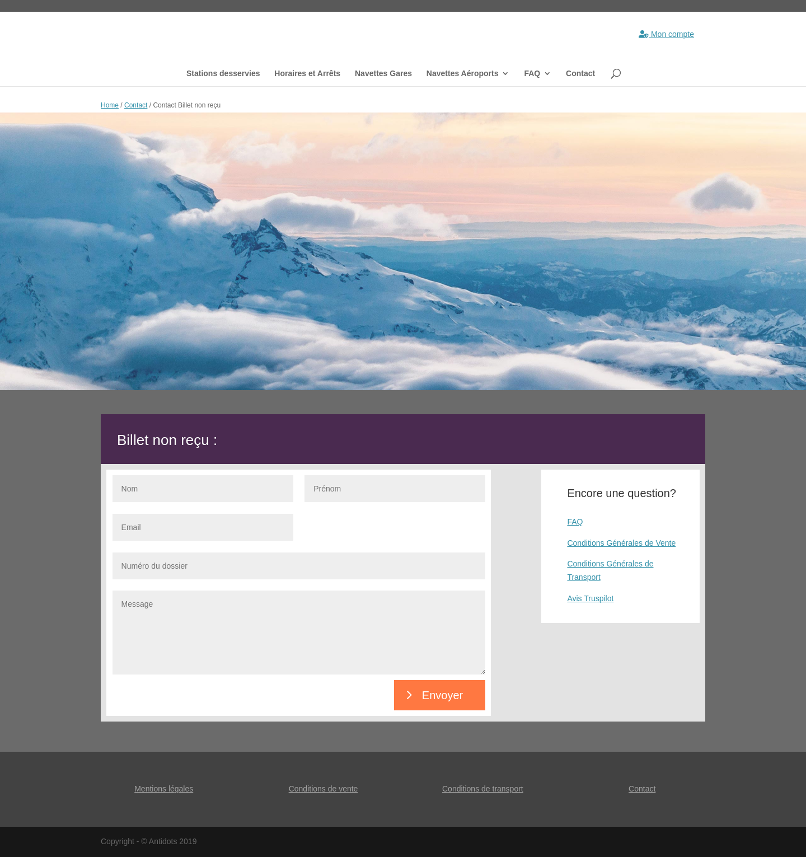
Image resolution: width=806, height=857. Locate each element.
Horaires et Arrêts (307, 73)
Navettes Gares (383, 73)
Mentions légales (163, 788)
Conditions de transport (482, 788)
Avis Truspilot (590, 598)
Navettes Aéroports (463, 73)
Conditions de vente (323, 788)
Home (110, 105)
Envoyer (442, 695)
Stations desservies (223, 73)
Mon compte (666, 34)
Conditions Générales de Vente (621, 542)
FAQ (532, 73)
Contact (580, 73)
